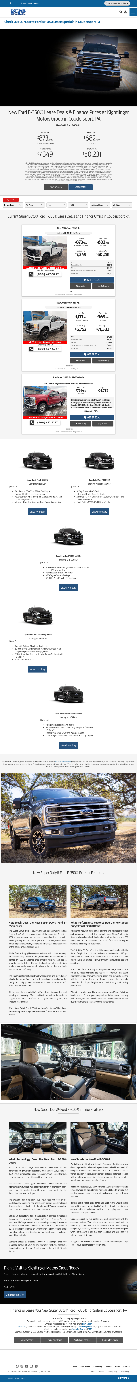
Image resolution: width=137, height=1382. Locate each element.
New (75, 1366)
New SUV (22, 1326)
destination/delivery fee (63, 762)
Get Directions (15, 1294)
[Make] (56, 205)
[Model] (78, 205)
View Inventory (56, 187)
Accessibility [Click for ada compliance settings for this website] (125, 1372)
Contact (126, 1366)
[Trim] (122, 205)
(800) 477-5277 (44, 274)
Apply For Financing (103, 286)
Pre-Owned (85, 1366)
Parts (117, 1366)
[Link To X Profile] (22, 1366)
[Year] (35, 205)
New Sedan (87, 1324)
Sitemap (101, 1372)
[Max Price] (13, 205)
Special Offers (80, 187)
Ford (82, 1329)
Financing (98, 1366)
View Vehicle (80, 286)
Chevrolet (75, 1329)
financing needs (85, 1326)
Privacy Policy (112, 1372)
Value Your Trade (55, 1340)
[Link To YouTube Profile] (31, 1366)
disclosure (68, 291)
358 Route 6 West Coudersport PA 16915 (21, 1280)
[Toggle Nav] (133, 12)
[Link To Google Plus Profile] (26, 1366)
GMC (90, 1329)
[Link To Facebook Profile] (17, 1366)
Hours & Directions (110, 1340)
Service (108, 1366)
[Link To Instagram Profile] (36, 1366)
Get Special (92, 279)
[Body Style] (100, 205)
